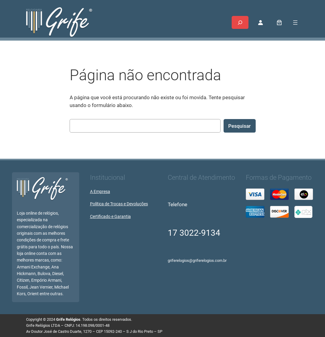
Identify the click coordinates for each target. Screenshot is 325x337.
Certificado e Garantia (110, 216)
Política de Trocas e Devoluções (119, 204)
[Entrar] (260, 22)
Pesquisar (239, 126)
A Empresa (100, 191)
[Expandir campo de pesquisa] (240, 22)
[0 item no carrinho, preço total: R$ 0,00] (279, 22)
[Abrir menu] (295, 22)
